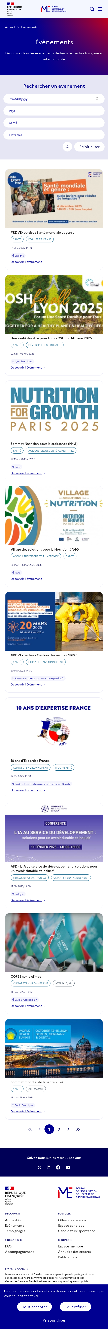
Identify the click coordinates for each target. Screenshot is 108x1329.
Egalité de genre (39, 245)
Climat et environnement (45, 667)
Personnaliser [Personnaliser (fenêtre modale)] (54, 1320)
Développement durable (44, 350)
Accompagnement (19, 1251)
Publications (67, 1257)
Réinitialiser (89, 146)
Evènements (14, 1225)
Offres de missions (72, 1220)
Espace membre (70, 1246)
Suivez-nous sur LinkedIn (48, 1167)
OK (67, 146)
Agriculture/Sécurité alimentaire (51, 456)
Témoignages (15, 1230)
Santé (17, 245)
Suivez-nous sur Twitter (39, 1167)
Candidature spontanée (76, 1230)
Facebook (58, 1167)
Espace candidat (71, 1225)
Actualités (13, 1220)
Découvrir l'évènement (28, 267)
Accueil (10, 27)
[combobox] (54, 111)
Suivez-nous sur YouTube (68, 1167)
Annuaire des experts (74, 1251)
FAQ (8, 1246)
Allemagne (35, 1094)
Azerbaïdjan (63, 989)
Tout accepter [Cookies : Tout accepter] (34, 1306)
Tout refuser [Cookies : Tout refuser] (75, 1306)
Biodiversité (63, 773)
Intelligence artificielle (29, 883)
